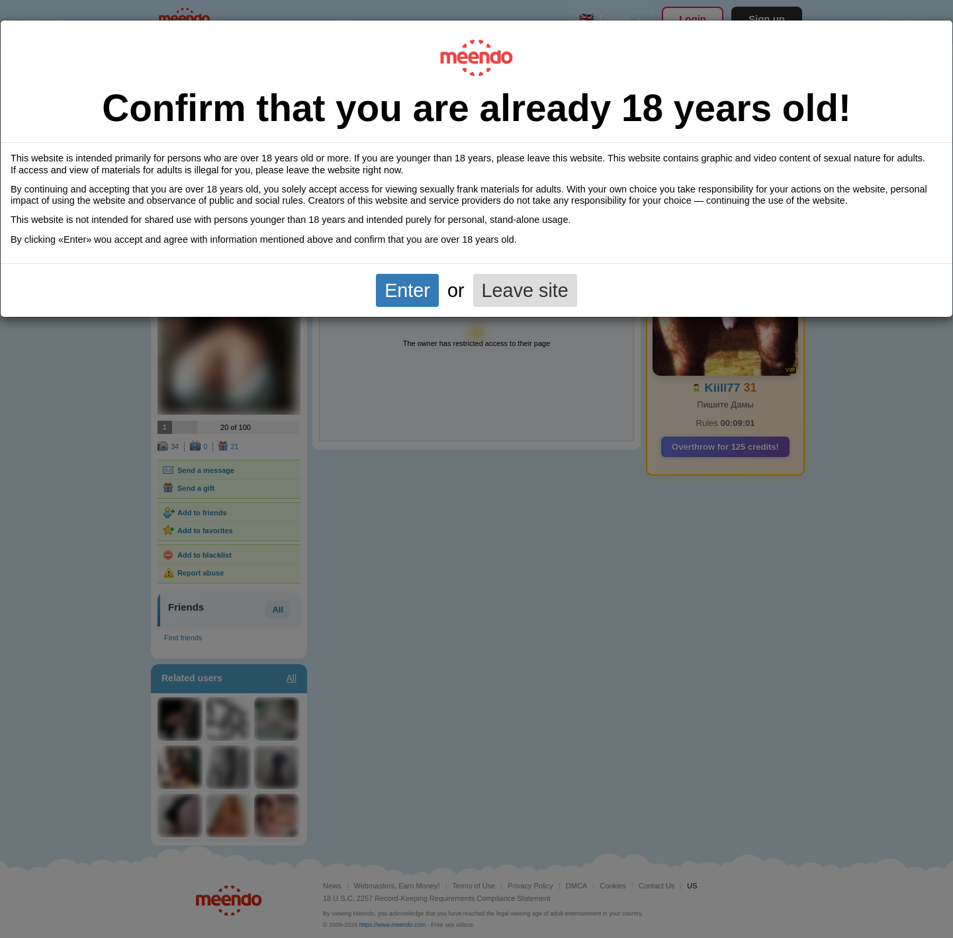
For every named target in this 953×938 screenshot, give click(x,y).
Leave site (525, 290)
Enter (407, 290)
